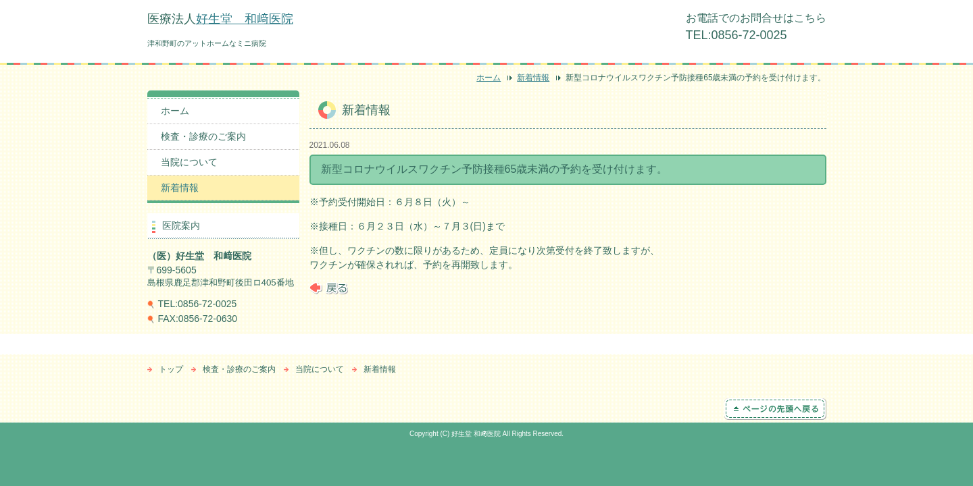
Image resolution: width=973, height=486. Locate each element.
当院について (189, 162)
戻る (328, 288)
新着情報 (533, 77)
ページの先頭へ (775, 409)
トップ (171, 369)
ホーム (488, 77)
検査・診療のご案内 (203, 136)
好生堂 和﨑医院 (244, 19)
